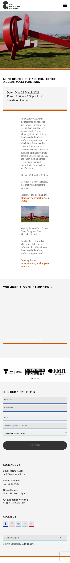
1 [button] (32, 378)
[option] (12, 372)
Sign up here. (28, 543)
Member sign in (11, 537)
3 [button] (38, 378)
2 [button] (35, 378)
